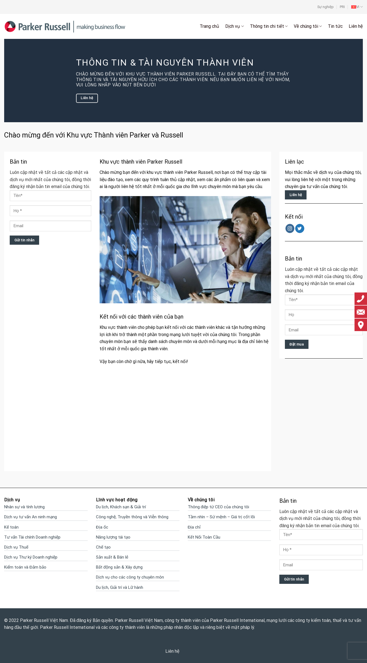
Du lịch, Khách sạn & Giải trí (121, 506)
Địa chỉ (194, 527)
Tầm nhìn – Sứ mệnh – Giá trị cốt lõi (221, 516)
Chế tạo (103, 547)
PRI (342, 7)
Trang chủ (209, 26)
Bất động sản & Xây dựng (119, 567)
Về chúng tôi (308, 26)
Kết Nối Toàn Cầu (204, 537)
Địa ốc (102, 527)
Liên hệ (356, 26)
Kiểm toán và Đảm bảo (25, 567)
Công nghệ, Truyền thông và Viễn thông (132, 516)
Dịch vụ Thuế (16, 547)
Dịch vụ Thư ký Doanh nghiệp (30, 557)
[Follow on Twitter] (299, 228)
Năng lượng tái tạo (113, 537)
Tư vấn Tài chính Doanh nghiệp (32, 537)
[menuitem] (357, 7)
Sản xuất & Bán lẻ (112, 557)
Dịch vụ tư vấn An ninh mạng (30, 516)
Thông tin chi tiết (269, 26)
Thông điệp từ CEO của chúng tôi (218, 506)
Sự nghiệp (325, 7)
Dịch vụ (234, 26)
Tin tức (335, 26)
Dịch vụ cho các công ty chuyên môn (130, 577)
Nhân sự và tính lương (24, 506)
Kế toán (11, 527)
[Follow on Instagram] (290, 228)
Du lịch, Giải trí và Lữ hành (119, 587)
